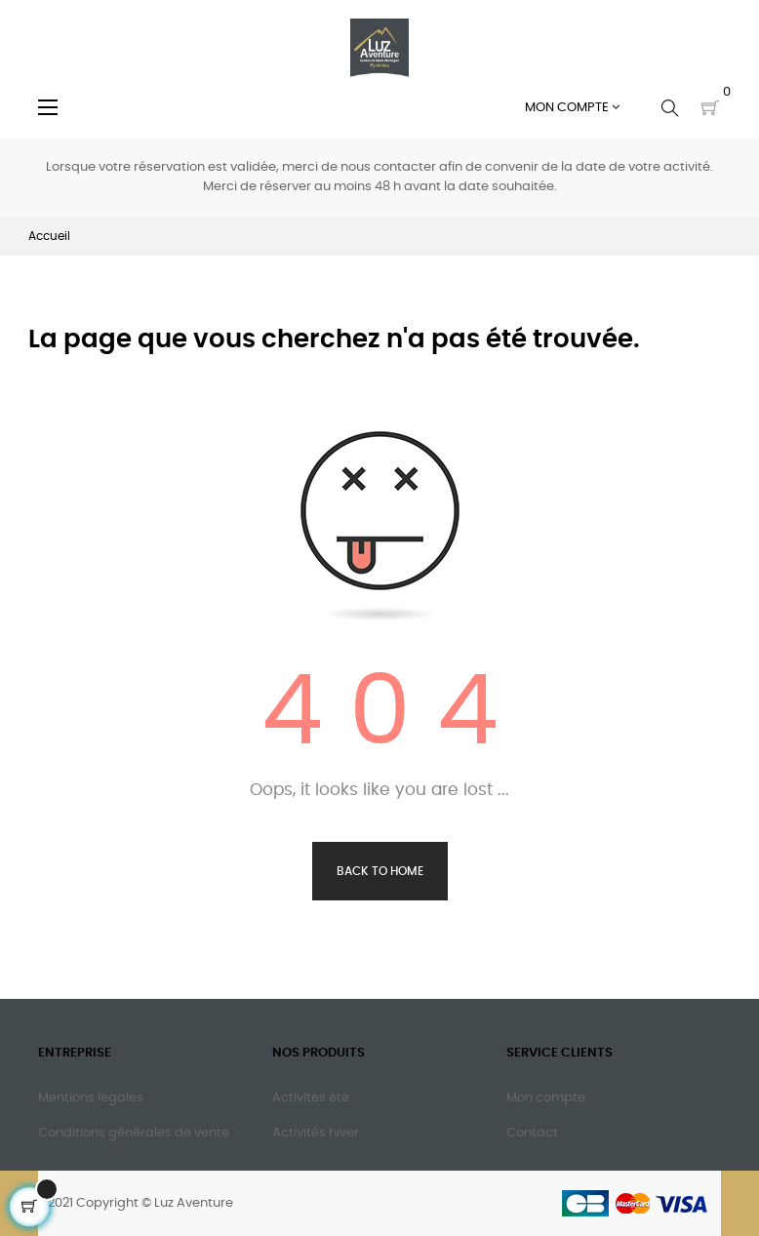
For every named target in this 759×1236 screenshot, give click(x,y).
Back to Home (380, 871)
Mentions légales (90, 1098)
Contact (532, 1133)
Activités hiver (315, 1133)
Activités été (310, 1098)
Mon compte (545, 1098)
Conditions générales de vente (133, 1133)
